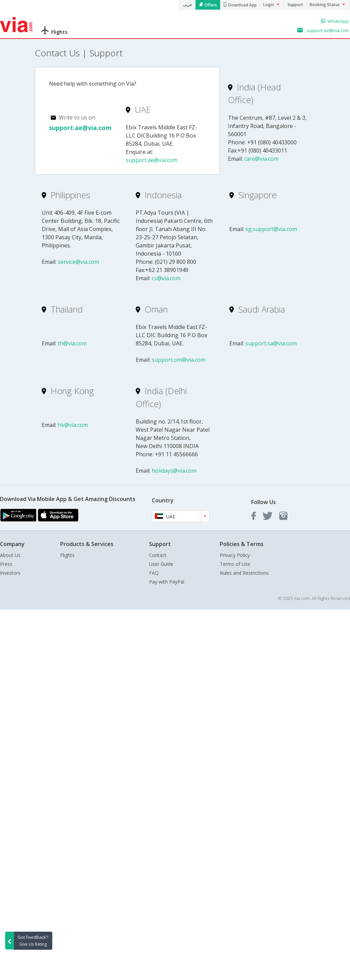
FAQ (154, 573)
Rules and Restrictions (244, 573)
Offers (210, 5)
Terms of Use (235, 564)
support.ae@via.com (80, 128)
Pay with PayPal (166, 581)
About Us (10, 555)
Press (6, 564)
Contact (157, 555)
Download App (242, 5)
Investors (10, 573)
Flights (67, 555)
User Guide (161, 564)
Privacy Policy (235, 555)
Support (295, 5)
